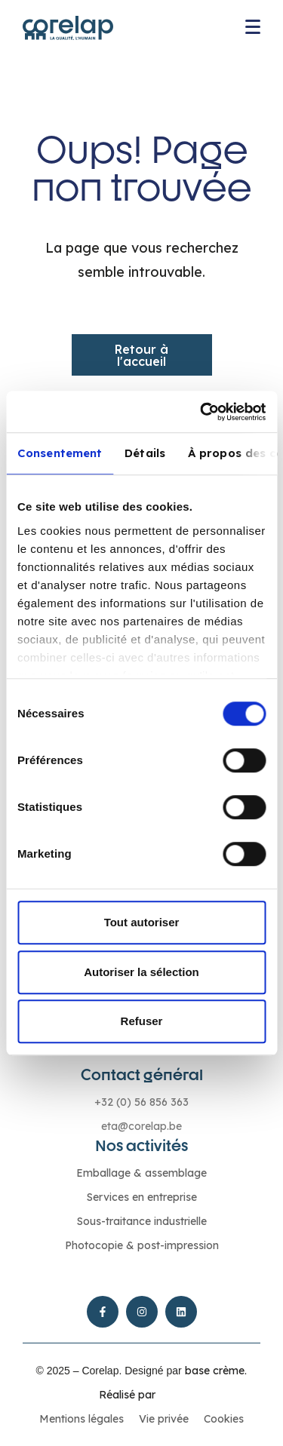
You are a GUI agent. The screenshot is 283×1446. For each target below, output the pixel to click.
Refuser (142, 1021)
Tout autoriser (142, 922)
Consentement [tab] (59, 453)
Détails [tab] (145, 453)
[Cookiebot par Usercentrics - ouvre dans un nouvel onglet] (201, 412)
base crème (215, 1370)
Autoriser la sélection (141, 972)
